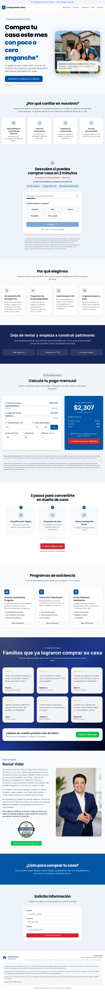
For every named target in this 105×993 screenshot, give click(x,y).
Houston (35, 209)
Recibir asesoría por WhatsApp (84, 441)
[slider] (19, 406)
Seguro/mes (28, 433)
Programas (85, 7)
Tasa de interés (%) (14, 423)
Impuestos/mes (11, 433)
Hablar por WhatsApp (87, 735)
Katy (52, 209)
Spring (70, 209)
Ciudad (29, 926)
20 (45, 427)
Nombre (29, 910)
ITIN (92, 7)
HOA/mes (48, 433)
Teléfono (29, 918)
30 (54, 427)
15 (36, 427)
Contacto (100, 7)
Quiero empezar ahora (52, 546)
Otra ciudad (52, 216)
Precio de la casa (13, 403)
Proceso (76, 7)
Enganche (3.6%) (13, 413)
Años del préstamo (41, 423)
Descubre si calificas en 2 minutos (23, 79)
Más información (18, 623)
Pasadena (35, 216)
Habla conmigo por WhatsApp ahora (26, 843)
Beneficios (66, 7)
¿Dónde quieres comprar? (37, 203)
